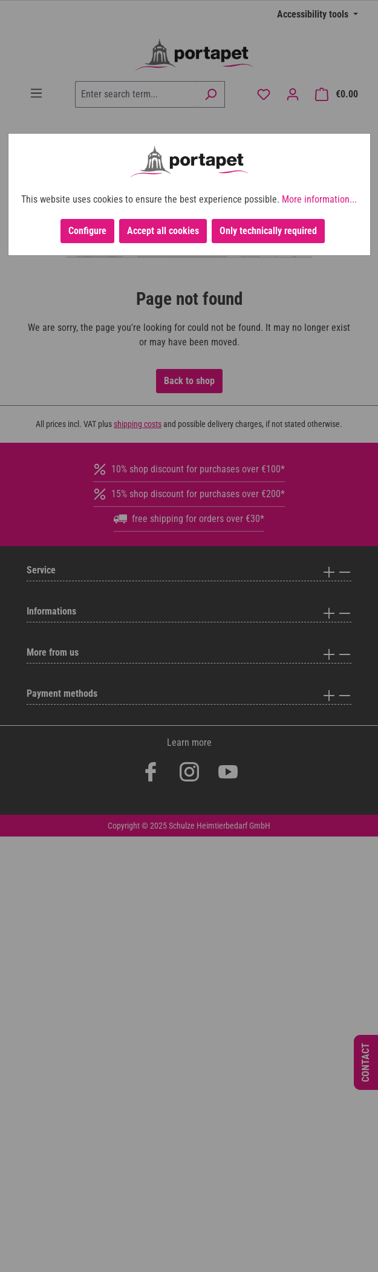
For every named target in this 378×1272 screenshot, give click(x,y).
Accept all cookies (163, 230)
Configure (87, 230)
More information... (319, 199)
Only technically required (268, 230)
